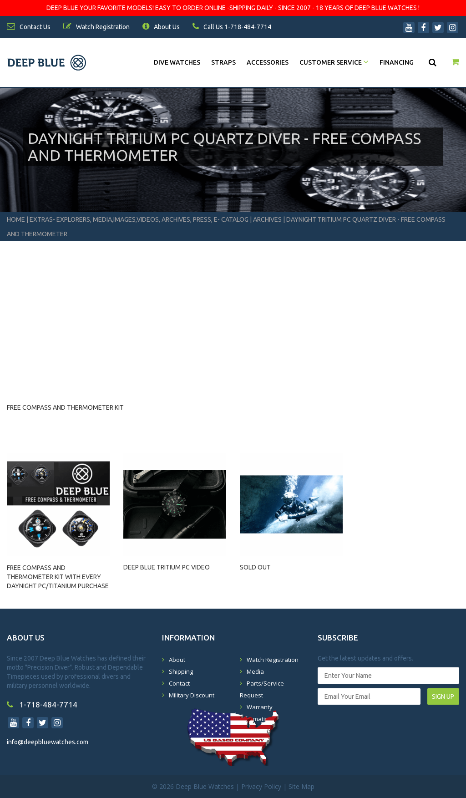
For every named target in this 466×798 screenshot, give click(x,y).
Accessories (268, 62)
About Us (161, 26)
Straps (223, 62)
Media (255, 671)
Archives (267, 219)
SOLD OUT (255, 567)
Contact (179, 683)
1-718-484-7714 (42, 704)
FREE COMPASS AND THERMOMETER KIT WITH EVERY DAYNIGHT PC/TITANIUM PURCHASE (58, 572)
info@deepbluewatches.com (47, 742)
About (177, 660)
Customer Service (334, 62)
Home (16, 219)
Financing (397, 62)
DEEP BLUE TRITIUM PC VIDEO (166, 567)
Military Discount (191, 695)
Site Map (301, 786)
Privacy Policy (261, 786)
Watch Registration (273, 660)
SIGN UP (443, 696)
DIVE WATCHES (177, 62)
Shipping (181, 671)
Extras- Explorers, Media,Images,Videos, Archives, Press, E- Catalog (140, 219)
